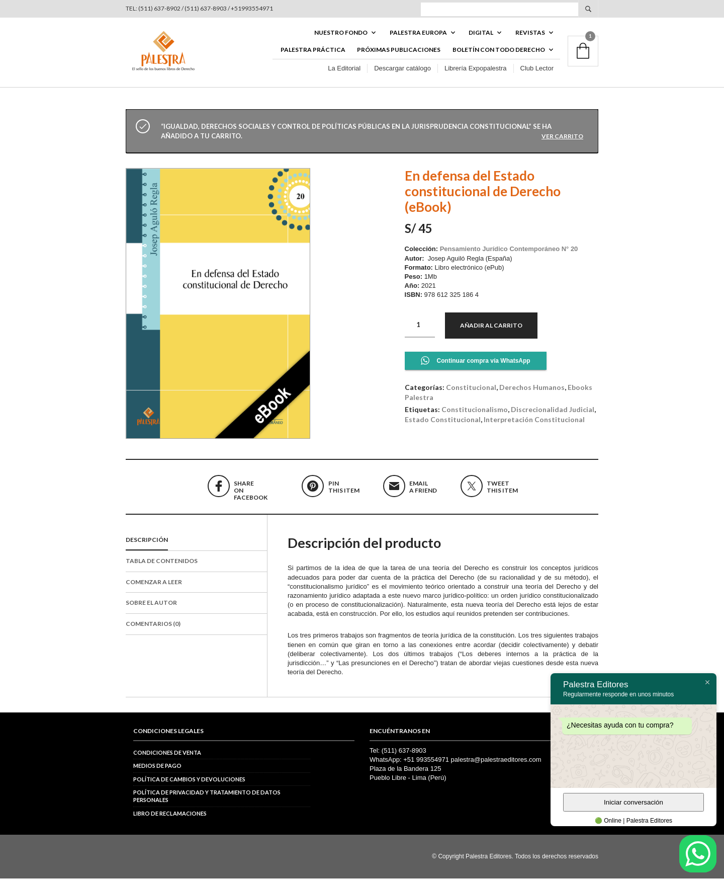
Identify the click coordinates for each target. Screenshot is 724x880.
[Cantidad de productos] (420, 326)
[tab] (196, 541)
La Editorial (344, 69)
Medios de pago (157, 767)
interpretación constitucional (534, 421)
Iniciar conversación (633, 802)
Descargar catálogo (402, 69)
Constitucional (471, 388)
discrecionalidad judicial (552, 411)
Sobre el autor (151, 604)
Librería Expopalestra (475, 69)
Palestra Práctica (313, 51)
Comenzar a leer (154, 583)
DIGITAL (481, 33)
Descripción (147, 541)
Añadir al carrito (491, 327)
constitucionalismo (474, 411)
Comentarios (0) (153, 625)
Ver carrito (562, 137)
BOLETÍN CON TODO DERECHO (498, 51)
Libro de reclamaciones (170, 815)
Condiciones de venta (167, 754)
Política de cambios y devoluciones (189, 780)
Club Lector (537, 69)
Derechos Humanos (532, 388)
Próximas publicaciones (398, 51)
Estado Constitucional (443, 421)
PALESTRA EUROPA (418, 33)
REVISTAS (530, 33)
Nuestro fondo (341, 33)
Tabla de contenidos (162, 562)
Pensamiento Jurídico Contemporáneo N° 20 (509, 251)
